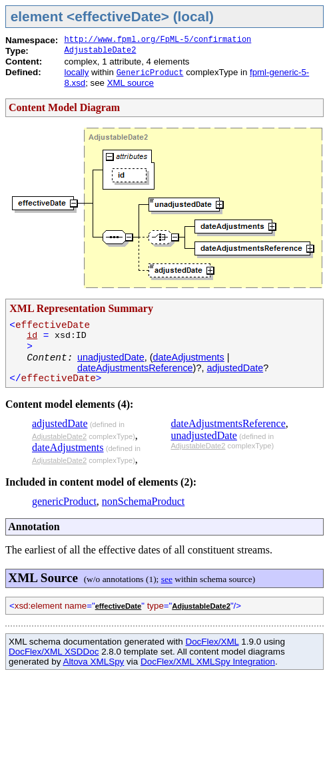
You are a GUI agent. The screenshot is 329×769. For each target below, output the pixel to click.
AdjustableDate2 (100, 50)
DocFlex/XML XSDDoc (54, 652)
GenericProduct (150, 73)
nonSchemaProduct (143, 501)
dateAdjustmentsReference (135, 368)
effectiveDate (118, 606)
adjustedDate (234, 368)
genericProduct (64, 501)
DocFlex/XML (211, 642)
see (166, 579)
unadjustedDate (111, 357)
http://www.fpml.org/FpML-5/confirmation (157, 40)
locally (76, 72)
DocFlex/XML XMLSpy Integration (208, 662)
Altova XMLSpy (93, 662)
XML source (130, 83)
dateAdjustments (188, 357)
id (32, 336)
